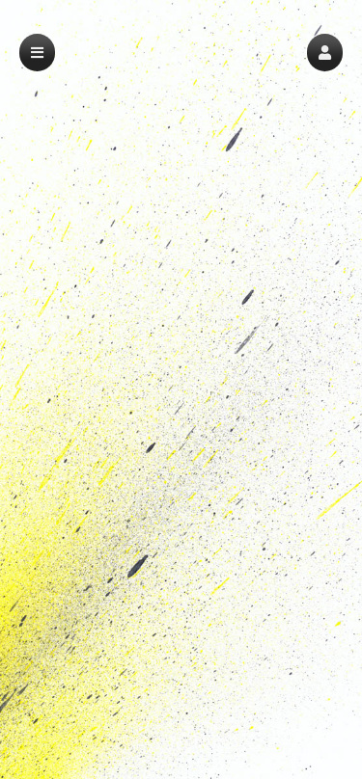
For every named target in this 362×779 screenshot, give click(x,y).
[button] (325, 52)
